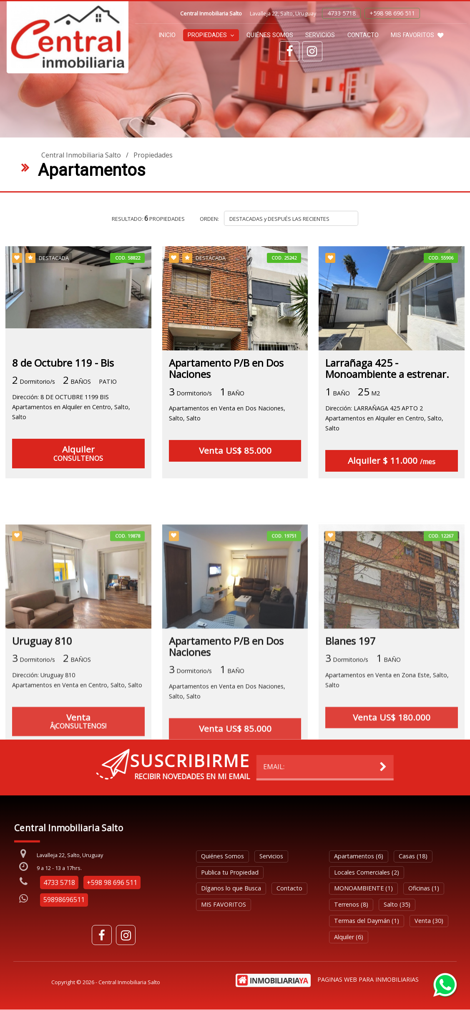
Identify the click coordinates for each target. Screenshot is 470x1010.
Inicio (167, 35)
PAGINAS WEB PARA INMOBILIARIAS (368, 979)
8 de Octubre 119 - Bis (63, 362)
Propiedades (211, 35)
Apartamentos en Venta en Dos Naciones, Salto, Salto (227, 413)
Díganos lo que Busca (231, 888)
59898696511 (64, 900)
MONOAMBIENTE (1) (363, 888)
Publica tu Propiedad (230, 872)
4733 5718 (341, 13)
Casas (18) (413, 856)
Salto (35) (397, 905)
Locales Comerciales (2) (366, 872)
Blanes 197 (350, 737)
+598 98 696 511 (392, 13)
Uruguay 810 (42, 737)
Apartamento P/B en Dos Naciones (226, 368)
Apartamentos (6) (358, 856)
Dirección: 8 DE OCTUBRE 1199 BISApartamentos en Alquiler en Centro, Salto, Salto (71, 407)
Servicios (320, 35)
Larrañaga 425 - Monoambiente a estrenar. (387, 368)
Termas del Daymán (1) (366, 921)
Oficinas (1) (423, 888)
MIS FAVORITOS (417, 35)
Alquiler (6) (348, 937)
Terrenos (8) (351, 905)
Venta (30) (429, 921)
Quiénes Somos (269, 35)
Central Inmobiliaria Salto (81, 155)
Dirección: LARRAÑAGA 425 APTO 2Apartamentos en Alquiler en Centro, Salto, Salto (384, 418)
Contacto (363, 35)
